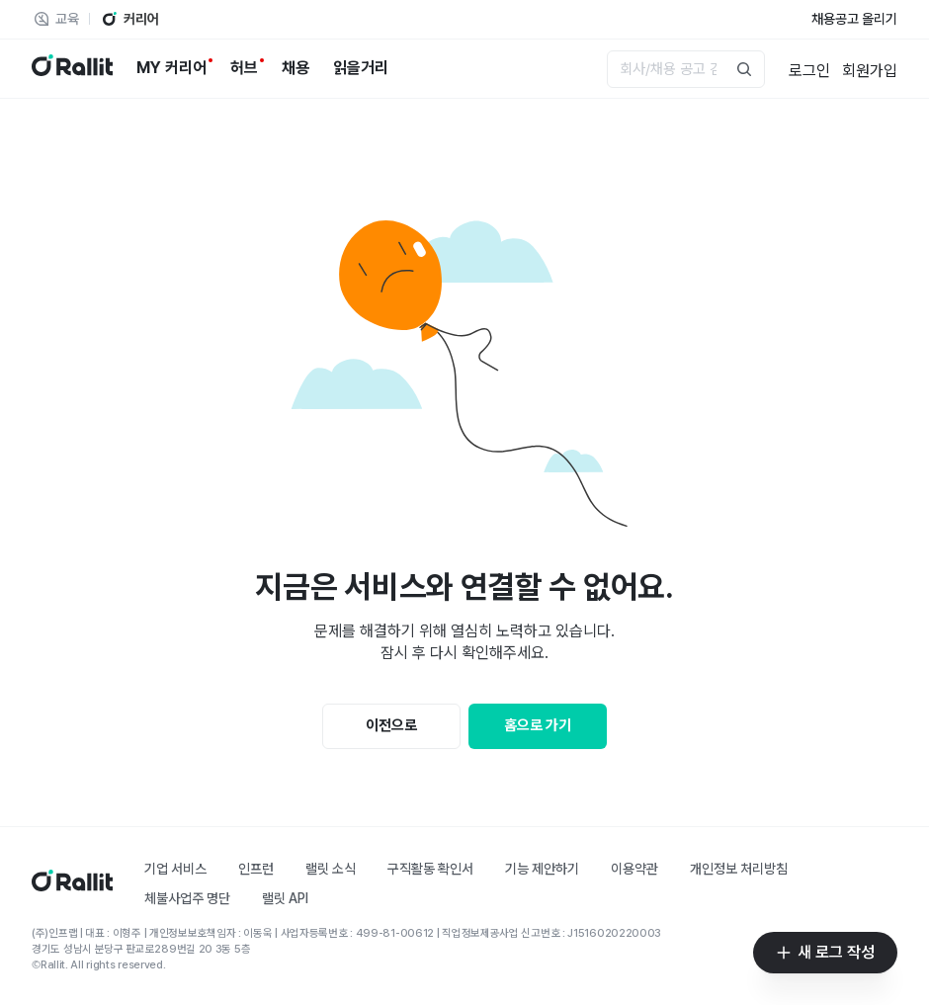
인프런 (256, 869)
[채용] (295, 68)
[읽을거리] (360, 68)
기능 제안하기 (542, 869)
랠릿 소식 (330, 869)
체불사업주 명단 (187, 898)
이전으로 (391, 725)
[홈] (72, 886)
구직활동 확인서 (430, 869)
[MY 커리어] (171, 68)
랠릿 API (285, 898)
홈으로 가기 (537, 725)
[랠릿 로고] (72, 68)
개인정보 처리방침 (739, 869)
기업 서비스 (175, 869)
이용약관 (634, 869)
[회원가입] (869, 69)
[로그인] (809, 69)
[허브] (244, 68)
